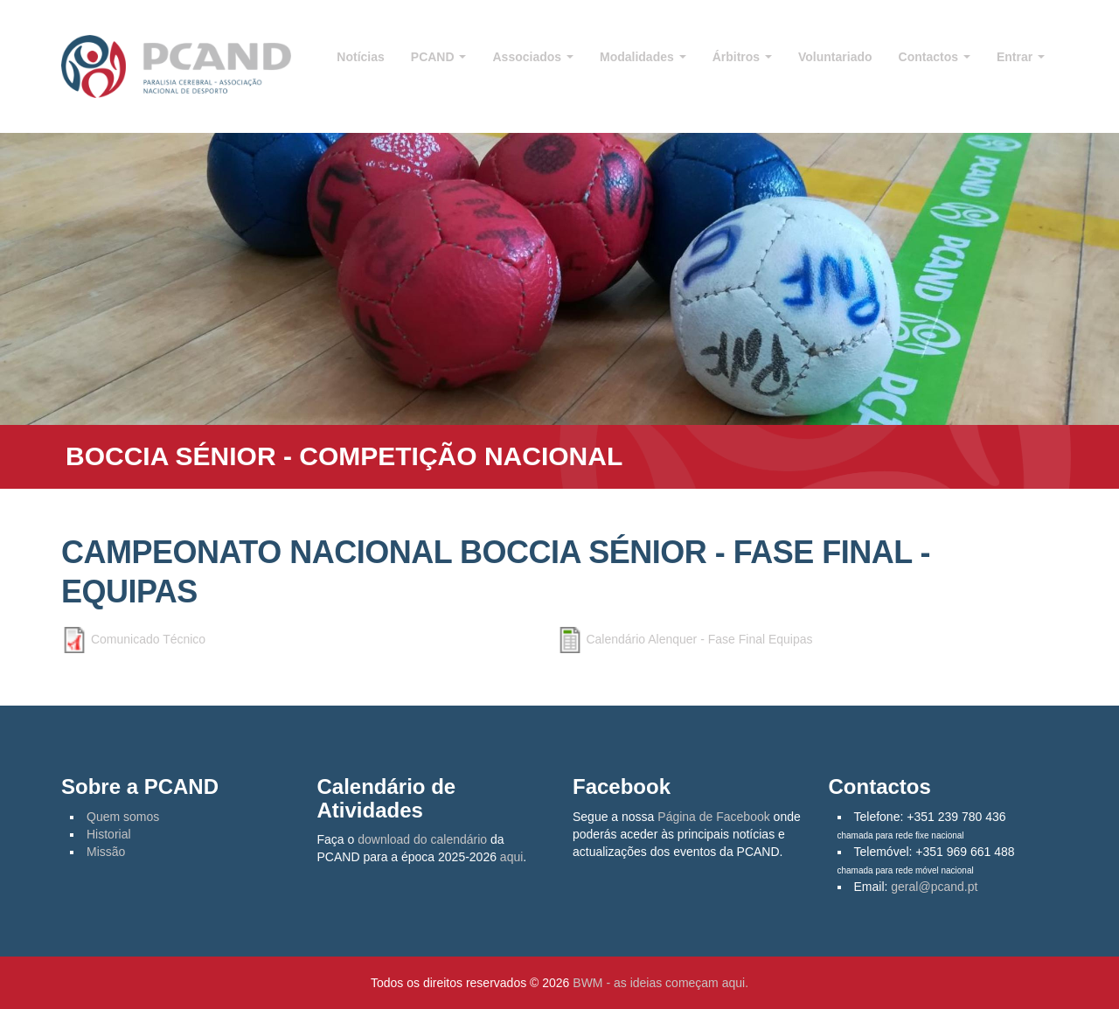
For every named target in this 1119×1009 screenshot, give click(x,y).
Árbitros (742, 57)
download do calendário (422, 839)
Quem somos (123, 817)
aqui (511, 857)
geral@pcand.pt (934, 887)
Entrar (1021, 57)
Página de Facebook (713, 817)
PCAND (439, 57)
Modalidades (643, 57)
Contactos (934, 57)
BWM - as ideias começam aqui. (660, 983)
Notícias (360, 57)
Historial (109, 834)
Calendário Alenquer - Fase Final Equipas (699, 639)
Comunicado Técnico (148, 639)
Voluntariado (835, 57)
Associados (532, 57)
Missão (106, 852)
